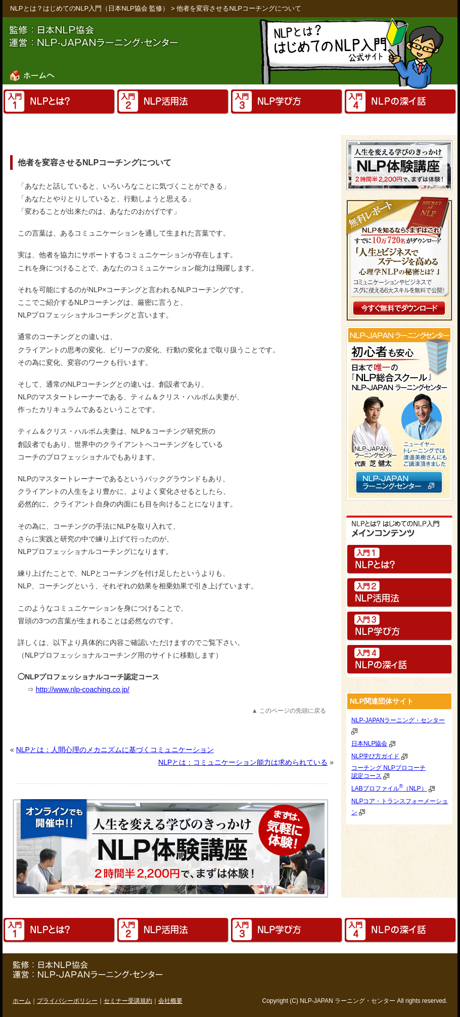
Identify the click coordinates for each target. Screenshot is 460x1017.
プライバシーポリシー (67, 1000)
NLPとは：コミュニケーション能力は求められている (243, 762)
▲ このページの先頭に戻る (289, 710)
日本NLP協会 (369, 743)
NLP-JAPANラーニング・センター (398, 720)
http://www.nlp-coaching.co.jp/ (82, 689)
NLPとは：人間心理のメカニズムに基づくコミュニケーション (115, 750)
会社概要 (170, 1000)
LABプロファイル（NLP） (389, 788)
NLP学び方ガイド (375, 756)
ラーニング (350, 1000)
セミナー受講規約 (128, 1000)
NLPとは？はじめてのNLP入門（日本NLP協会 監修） (89, 8)
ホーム (22, 1000)
